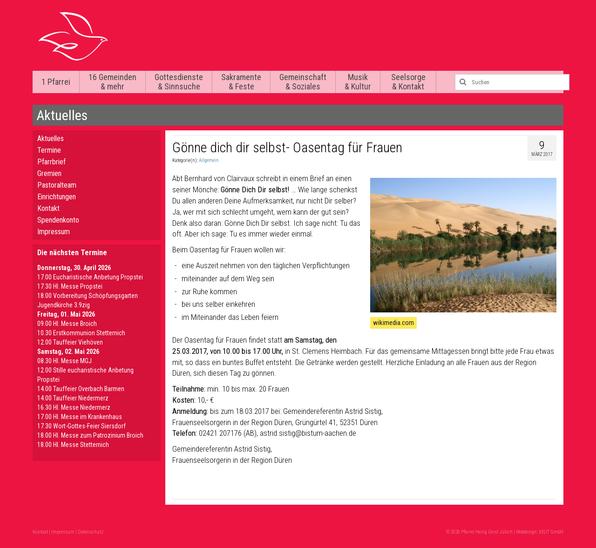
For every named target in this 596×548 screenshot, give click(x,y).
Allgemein (209, 160)
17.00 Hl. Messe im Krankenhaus (79, 416)
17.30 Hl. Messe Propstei (69, 286)
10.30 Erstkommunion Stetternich (81, 333)
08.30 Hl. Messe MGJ (64, 361)
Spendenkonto (58, 220)
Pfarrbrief (51, 161)
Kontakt (48, 208)
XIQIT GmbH (551, 532)
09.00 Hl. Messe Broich (67, 323)
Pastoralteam (56, 185)
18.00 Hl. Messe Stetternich (73, 444)
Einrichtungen (56, 196)
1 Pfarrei (55, 82)
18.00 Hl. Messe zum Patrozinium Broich (90, 435)
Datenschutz (90, 532)
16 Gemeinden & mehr (112, 81)
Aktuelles (50, 138)
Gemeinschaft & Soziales (302, 81)
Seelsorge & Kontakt (408, 81)
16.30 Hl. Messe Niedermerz (73, 407)
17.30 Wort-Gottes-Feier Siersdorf (81, 426)
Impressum (53, 231)
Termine (49, 150)
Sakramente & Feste (241, 81)
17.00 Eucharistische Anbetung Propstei (90, 277)
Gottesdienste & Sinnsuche (179, 81)
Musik (358, 81)
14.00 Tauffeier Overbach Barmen (80, 388)
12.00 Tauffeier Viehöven (70, 342)
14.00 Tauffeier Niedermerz (72, 398)
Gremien (49, 173)
